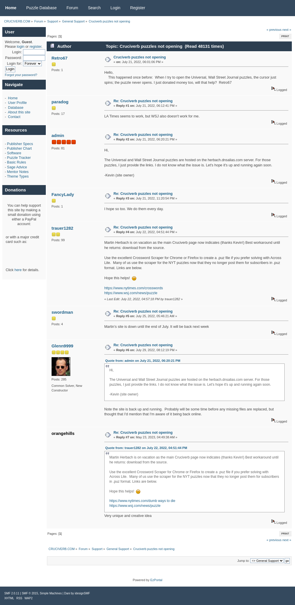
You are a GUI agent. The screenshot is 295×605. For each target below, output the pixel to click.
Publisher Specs (20, 144)
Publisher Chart (19, 149)
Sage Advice (17, 167)
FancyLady (63, 194)
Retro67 (60, 58)
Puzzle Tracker (19, 158)
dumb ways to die (161, 501)
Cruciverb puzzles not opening (140, 57)
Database (15, 108)
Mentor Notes (18, 172)
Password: (13, 58)
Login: (17, 52)
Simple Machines (51, 593)
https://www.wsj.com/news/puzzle (130, 293)
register (35, 47)
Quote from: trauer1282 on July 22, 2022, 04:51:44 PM (146, 448)
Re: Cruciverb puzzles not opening (143, 101)
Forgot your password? (21, 75)
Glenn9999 (62, 345)
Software (14, 153)
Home (13, 98)
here (18, 270)
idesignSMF (82, 593)
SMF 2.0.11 (11, 593)
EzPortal (156, 580)
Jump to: (243, 560)
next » (286, 29)
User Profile (17, 103)
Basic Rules (16, 162)
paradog (60, 101)
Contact (14, 117)
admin (58, 135)
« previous (273, 29)
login (20, 47)
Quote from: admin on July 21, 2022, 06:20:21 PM (142, 360)
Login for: (14, 64)
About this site (19, 112)
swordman (62, 312)
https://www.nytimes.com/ (128, 501)
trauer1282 (62, 228)
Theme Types (18, 176)
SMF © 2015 (30, 593)
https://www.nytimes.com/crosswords (133, 288)
